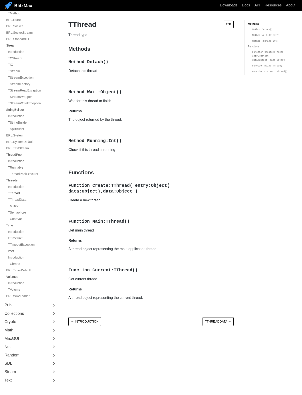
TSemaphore (17, 212)
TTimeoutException (21, 244)
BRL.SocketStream (19, 32)
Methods (253, 23)
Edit (228, 24)
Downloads (228, 5)
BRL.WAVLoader (18, 296)
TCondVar (15, 219)
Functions (253, 46)
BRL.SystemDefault (19, 142)
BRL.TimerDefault (18, 270)
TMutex (13, 206)
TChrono (14, 264)
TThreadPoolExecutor (23, 174)
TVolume (14, 289)
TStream (14, 71)
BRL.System (15, 135)
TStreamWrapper (20, 97)
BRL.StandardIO (17, 39)
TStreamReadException (24, 90)
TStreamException (21, 77)
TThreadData (17, 199)
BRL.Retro (13, 19)
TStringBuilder (18, 122)
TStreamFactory (19, 84)
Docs (246, 5)
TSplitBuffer (16, 129)
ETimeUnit (15, 238)
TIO (10, 64)
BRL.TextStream (17, 148)
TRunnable (15, 167)
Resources (273, 5)
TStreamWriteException (24, 103)
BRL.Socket (14, 26)
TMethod (14, 13)
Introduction (16, 52)
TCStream (15, 58)
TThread (14, 193)
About (290, 5)
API (257, 5)
